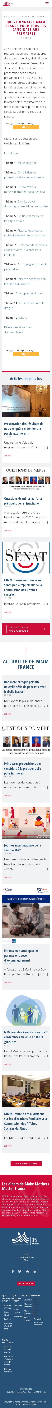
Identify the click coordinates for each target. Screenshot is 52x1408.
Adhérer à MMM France (7, 1349)
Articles (9, 16)
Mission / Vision (7, 1306)
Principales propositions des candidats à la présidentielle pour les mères (22, 768)
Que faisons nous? (16, 1298)
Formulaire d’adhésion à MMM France (8, 1360)
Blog (26, 1260)
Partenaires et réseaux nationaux (38, 1322)
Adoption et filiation (31, 293)
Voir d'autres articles (26, 1163)
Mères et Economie (32, 16)
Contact (26, 1254)
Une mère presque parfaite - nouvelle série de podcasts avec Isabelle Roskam (25, 687)
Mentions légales (29, 1404)
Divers (23, 317)
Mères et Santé (27, 1312)
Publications (19, 1316)
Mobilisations (30, 1295)
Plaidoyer (18, 1305)
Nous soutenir (7, 1341)
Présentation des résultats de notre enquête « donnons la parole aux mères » (23, 428)
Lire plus (8, 456)
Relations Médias (26, 1257)
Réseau (36, 1295)
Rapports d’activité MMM (8, 1326)
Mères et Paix (27, 1319)
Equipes (7, 1319)
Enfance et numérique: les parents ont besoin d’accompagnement (21, 955)
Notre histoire (7, 1313)
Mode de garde (27, 163)
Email (26, 127)
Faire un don (26, 1283)
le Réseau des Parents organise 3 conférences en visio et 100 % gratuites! (26, 1037)
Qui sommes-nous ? (7, 1298)
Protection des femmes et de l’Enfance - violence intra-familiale (25, 250)
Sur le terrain (17, 1310)
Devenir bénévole (8, 1370)
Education (28, 1300)
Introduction (11, 153)
